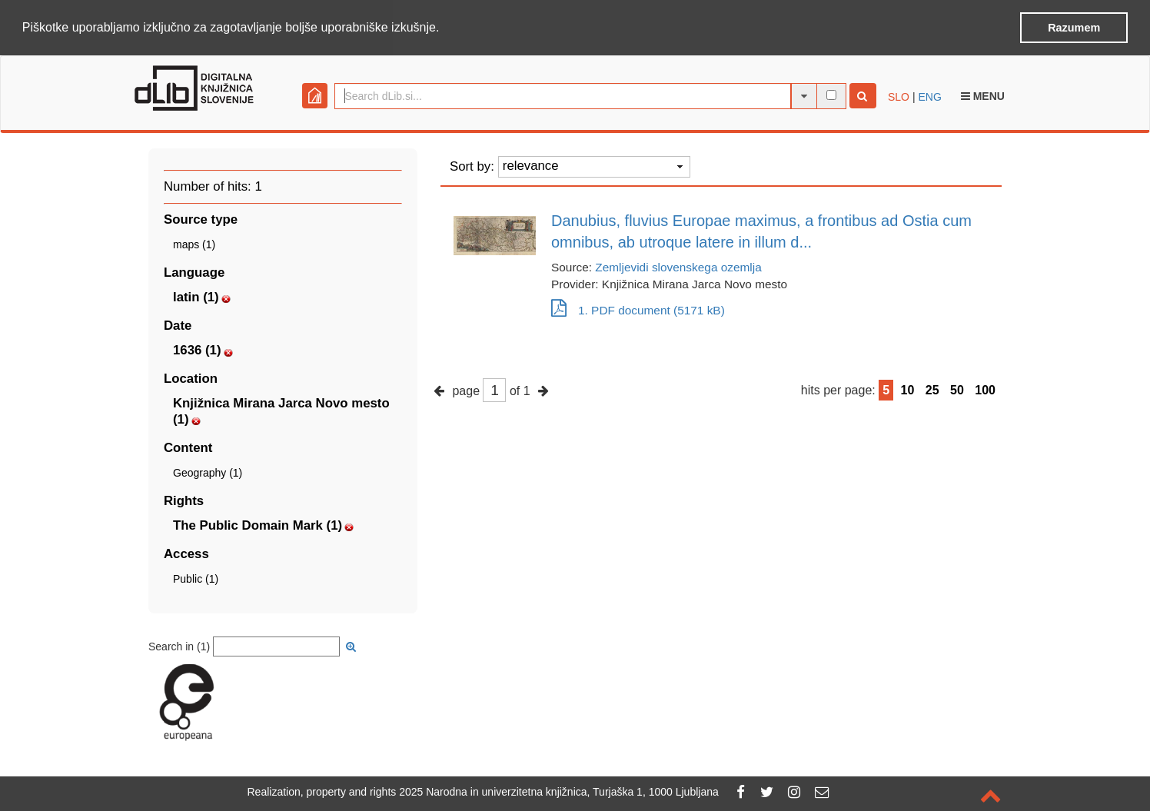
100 (985, 388)
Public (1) (195, 577)
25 (932, 388)
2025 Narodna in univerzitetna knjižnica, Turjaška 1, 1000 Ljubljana (559, 792)
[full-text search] (831, 93)
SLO (898, 95)
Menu (983, 94)
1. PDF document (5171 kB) (638, 308)
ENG (929, 95)
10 (908, 388)
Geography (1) (207, 471)
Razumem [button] (1074, 28)
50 (957, 388)
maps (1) (194, 243)
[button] (445, 28)
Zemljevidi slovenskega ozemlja (678, 265)
